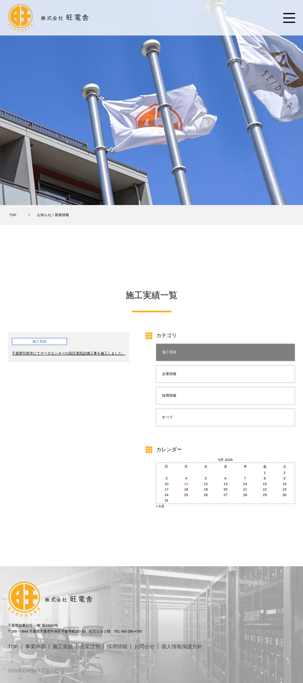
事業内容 (35, 646)
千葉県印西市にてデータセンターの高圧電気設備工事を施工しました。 (68, 353)
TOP (12, 215)
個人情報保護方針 (181, 646)
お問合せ (144, 646)
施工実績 (169, 352)
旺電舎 (65, 17)
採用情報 (169, 395)
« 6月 (160, 506)
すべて (167, 417)
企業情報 (169, 374)
